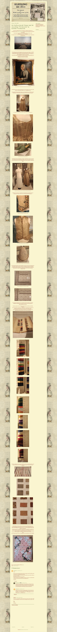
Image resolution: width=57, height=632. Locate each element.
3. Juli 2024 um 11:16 (19, 570)
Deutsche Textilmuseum (20, 31)
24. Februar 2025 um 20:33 (19, 597)
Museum (17, 565)
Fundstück (14, 565)
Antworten (15, 579)
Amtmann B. (15, 570)
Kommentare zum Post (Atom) (24, 629)
